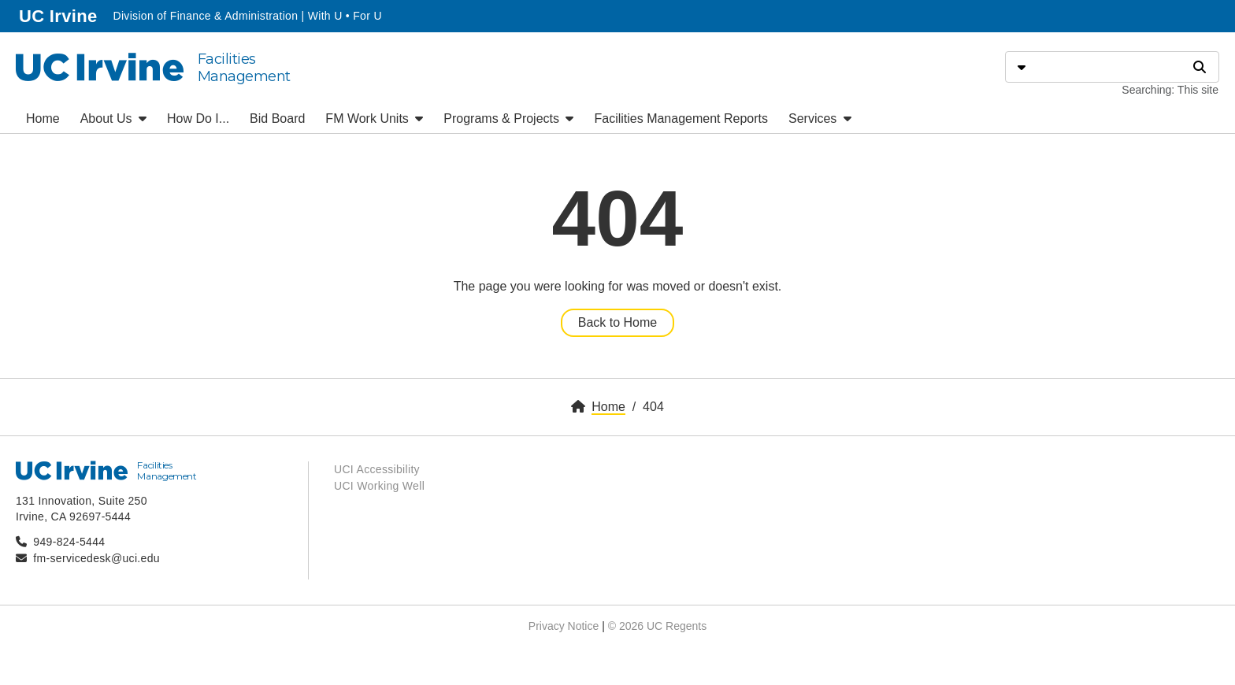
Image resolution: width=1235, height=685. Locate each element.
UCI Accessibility (377, 469)
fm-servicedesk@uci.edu (96, 558)
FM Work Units (374, 118)
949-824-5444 (69, 541)
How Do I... (198, 118)
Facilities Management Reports (681, 118)
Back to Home (617, 322)
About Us (113, 118)
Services (819, 118)
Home (43, 118)
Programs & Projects (508, 118)
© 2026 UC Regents (657, 626)
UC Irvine (59, 14)
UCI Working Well (379, 486)
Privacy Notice (563, 626)
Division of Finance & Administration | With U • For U (247, 15)
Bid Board (277, 118)
